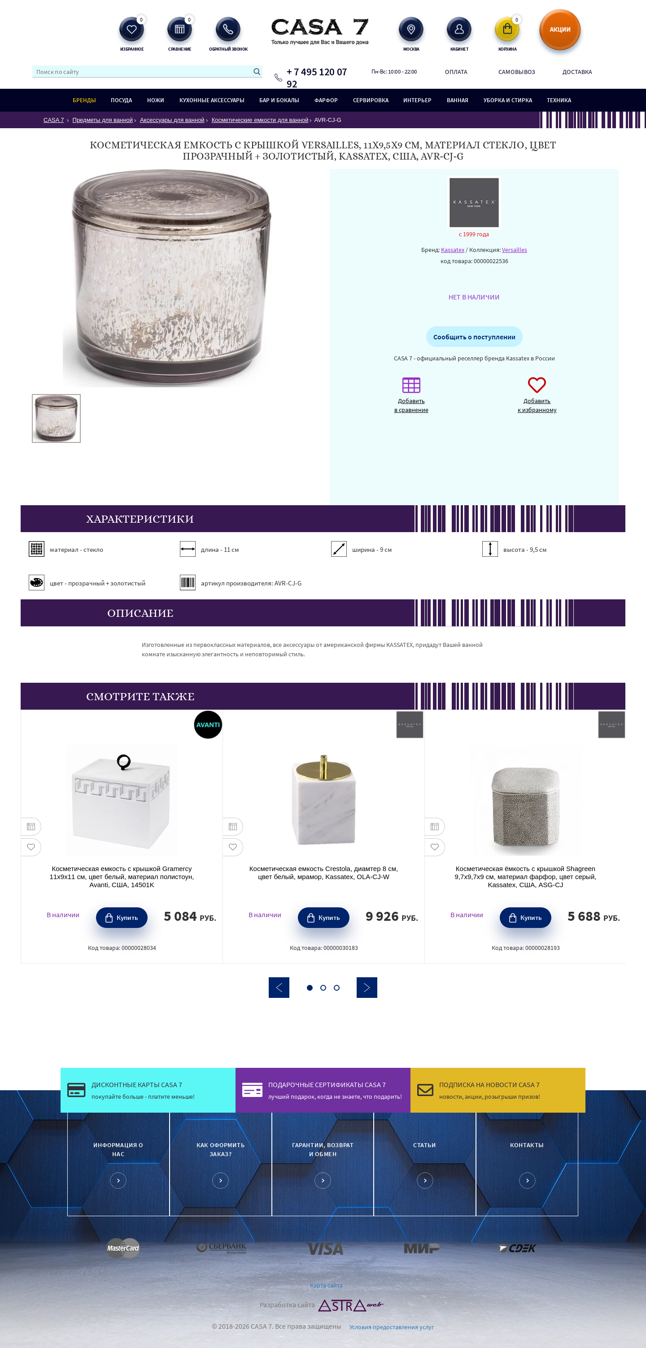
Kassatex (452, 250)
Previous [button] (279, 987)
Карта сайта (326, 1285)
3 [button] (337, 988)
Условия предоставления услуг (391, 1327)
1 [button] (310, 988)
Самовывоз (516, 71)
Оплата (456, 71)
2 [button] (323, 988)
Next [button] (367, 987)
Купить (127, 917)
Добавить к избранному (537, 400)
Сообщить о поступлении (474, 336)
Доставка (578, 71)
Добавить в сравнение (411, 400)
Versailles (514, 250)
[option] (56, 418)
